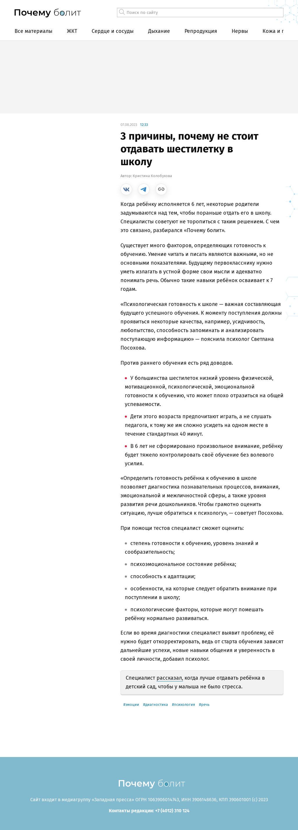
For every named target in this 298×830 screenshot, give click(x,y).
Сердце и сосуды (113, 31)
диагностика (156, 704)
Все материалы (33, 31)
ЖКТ (72, 31)
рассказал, (170, 678)
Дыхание (159, 31)
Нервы (240, 31)
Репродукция (201, 31)
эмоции (132, 704)
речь (205, 704)
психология (184, 704)
